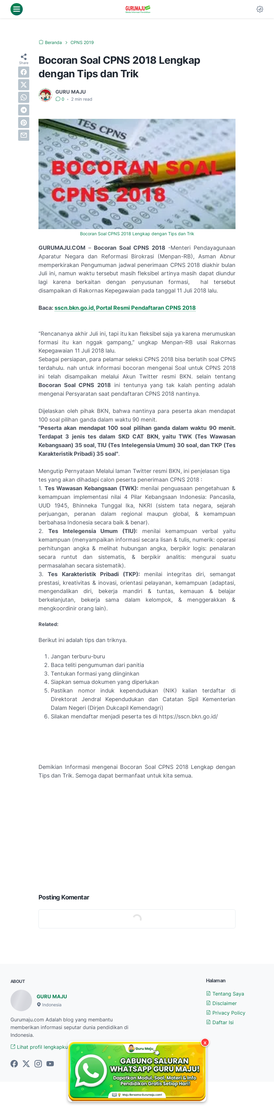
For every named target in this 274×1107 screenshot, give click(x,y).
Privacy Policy (225, 1013)
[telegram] (23, 109)
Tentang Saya (225, 994)
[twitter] (23, 84)
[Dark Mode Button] (260, 9)
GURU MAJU (52, 996)
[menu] (16, 9)
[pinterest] (23, 122)
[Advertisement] (137, 839)
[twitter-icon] (26, 1064)
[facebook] (23, 72)
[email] (23, 135)
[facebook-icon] (14, 1064)
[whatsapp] (23, 97)
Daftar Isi (220, 1022)
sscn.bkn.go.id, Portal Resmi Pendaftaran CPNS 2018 (125, 308)
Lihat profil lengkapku (39, 1047)
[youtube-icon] (50, 1064)
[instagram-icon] (38, 1064)
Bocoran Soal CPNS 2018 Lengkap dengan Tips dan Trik (137, 234)
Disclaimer (221, 1003)
